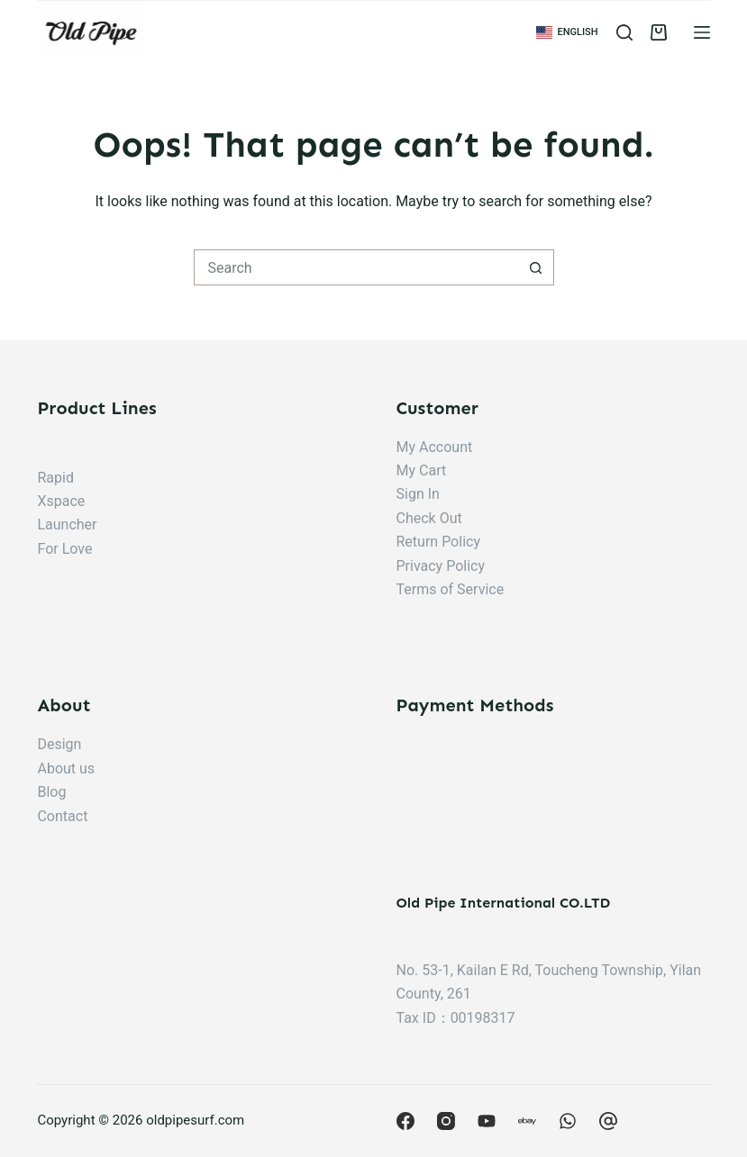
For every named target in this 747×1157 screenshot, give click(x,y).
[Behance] (568, 1121)
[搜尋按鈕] (536, 267)
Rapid (55, 477)
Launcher (66, 524)
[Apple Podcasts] (527, 1121)
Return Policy (438, 541)
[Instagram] (446, 1121)
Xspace (61, 501)
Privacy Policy (441, 565)
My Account (434, 447)
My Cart (421, 470)
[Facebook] (405, 1121)
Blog (51, 791)
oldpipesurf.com (195, 1120)
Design (59, 744)
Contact (62, 816)
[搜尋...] (356, 267)
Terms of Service (450, 589)
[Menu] (702, 32)
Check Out (429, 518)
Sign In (418, 493)
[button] (567, 32)
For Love (64, 548)
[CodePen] (608, 1121)
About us (66, 768)
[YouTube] (487, 1121)
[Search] (624, 32)
